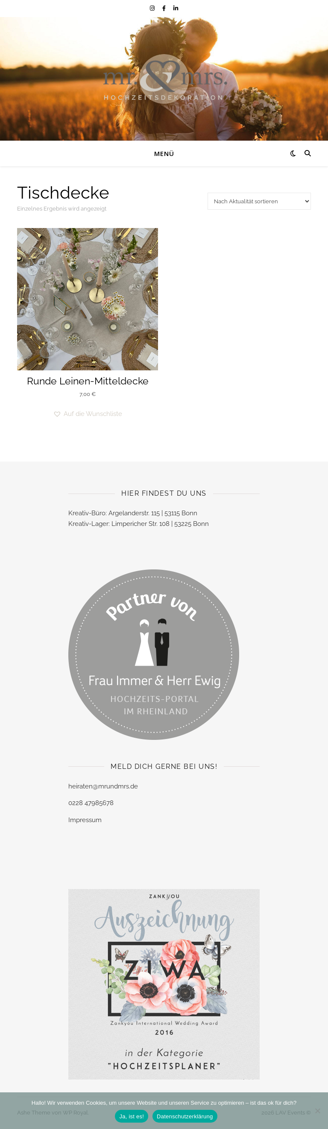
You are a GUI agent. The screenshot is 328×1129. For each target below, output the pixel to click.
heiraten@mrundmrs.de (103, 786)
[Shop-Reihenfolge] (259, 201)
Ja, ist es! (131, 1116)
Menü (164, 153)
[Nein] (317, 1110)
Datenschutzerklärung (185, 1116)
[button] (87, 414)
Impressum (85, 820)
